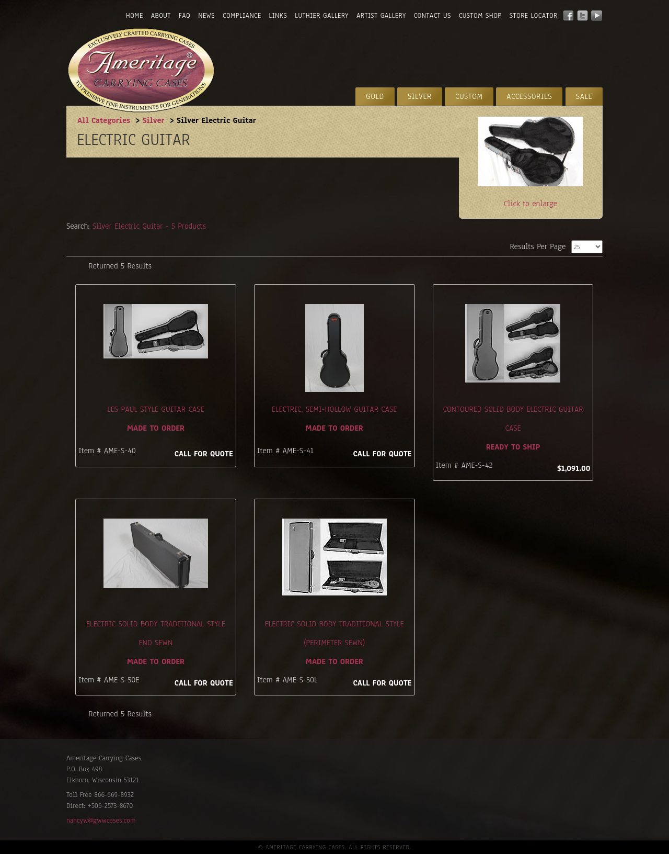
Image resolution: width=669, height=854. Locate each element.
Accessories (529, 96)
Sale (584, 96)
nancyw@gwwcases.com (100, 820)
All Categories (103, 120)
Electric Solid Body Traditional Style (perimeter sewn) (334, 643)
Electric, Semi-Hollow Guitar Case (334, 418)
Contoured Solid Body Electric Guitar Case (513, 428)
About (161, 15)
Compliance (242, 15)
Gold (375, 96)
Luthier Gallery (322, 15)
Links (278, 15)
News (206, 15)
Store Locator (534, 15)
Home (134, 15)
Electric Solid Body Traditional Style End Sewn (155, 643)
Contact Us (432, 15)
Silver (420, 96)
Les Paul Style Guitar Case (155, 418)
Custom (469, 96)
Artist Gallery (381, 15)
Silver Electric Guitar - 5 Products (149, 226)
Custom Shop (480, 15)
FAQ (184, 15)
